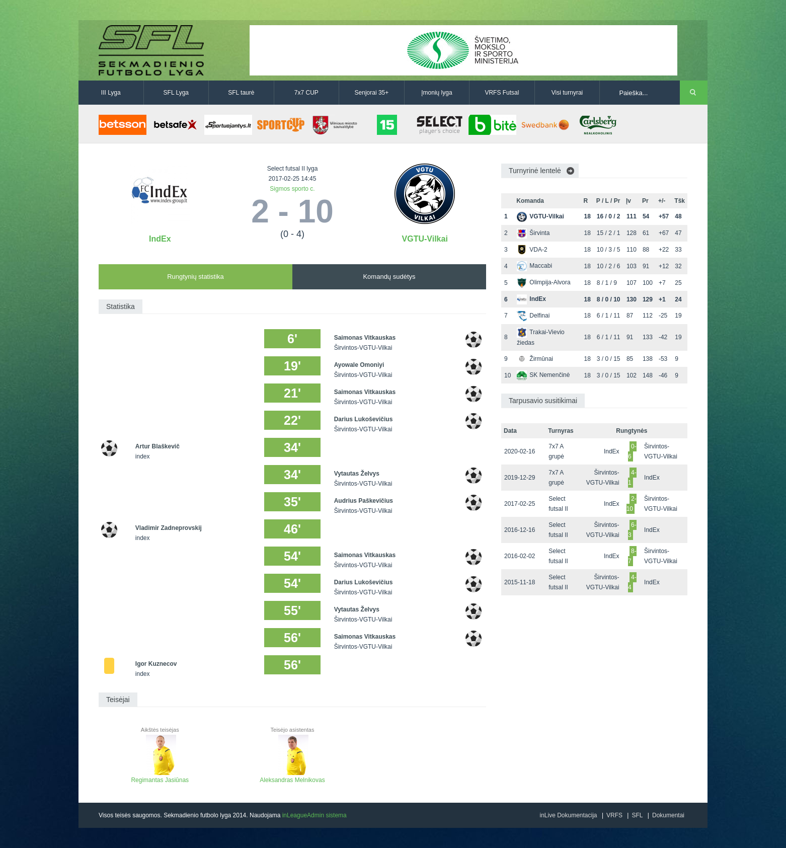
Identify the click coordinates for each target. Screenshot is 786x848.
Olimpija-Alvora (543, 282)
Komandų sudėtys (389, 276)
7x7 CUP (306, 92)
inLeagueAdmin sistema (314, 815)
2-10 (631, 503)
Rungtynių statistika (195, 276)
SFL (637, 815)
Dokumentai (668, 815)
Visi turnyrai (567, 92)
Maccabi (534, 265)
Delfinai (533, 315)
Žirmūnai (535, 358)
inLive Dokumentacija (568, 815)
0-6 (632, 451)
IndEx (160, 239)
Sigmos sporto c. (292, 188)
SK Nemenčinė (543, 374)
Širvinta (533, 233)
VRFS (614, 815)
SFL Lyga (176, 92)
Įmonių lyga (436, 92)
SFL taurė (241, 92)
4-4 (632, 582)
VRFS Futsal (502, 92)
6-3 (632, 529)
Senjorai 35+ (372, 92)
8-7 (632, 556)
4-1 (632, 477)
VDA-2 (532, 249)
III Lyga (111, 92)
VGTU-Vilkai (425, 239)
